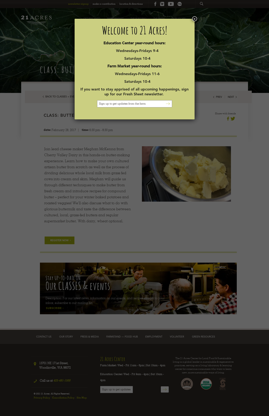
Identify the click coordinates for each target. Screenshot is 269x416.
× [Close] (194, 18)
